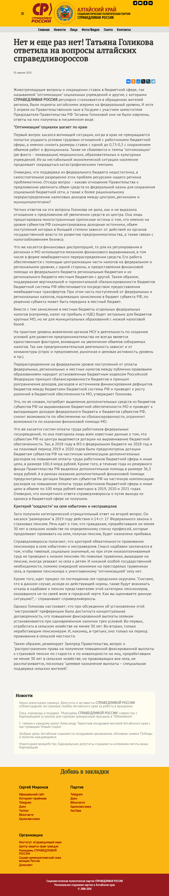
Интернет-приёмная (32, 798)
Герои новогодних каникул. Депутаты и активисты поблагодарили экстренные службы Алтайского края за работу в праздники (75, 704)
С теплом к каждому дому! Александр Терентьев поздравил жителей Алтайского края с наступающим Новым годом (83, 725)
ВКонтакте (26, 814)
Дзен (22, 806)
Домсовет (26, 865)
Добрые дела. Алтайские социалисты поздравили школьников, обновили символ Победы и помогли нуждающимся (84, 735)
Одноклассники (29, 818)
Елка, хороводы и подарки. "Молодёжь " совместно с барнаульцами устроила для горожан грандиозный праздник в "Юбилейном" (76, 714)
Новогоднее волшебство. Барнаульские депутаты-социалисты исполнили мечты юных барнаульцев (82, 745)
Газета (108, 30)
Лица (73, 30)
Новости (60, 30)
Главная (44, 30)
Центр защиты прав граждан (38, 846)
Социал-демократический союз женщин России (40, 859)
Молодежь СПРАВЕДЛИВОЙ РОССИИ (38, 852)
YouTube (75, 810)
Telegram (25, 802)
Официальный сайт (31, 794)
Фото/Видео (91, 30)
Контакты (124, 30)
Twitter (24, 810)
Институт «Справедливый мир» (40, 842)
